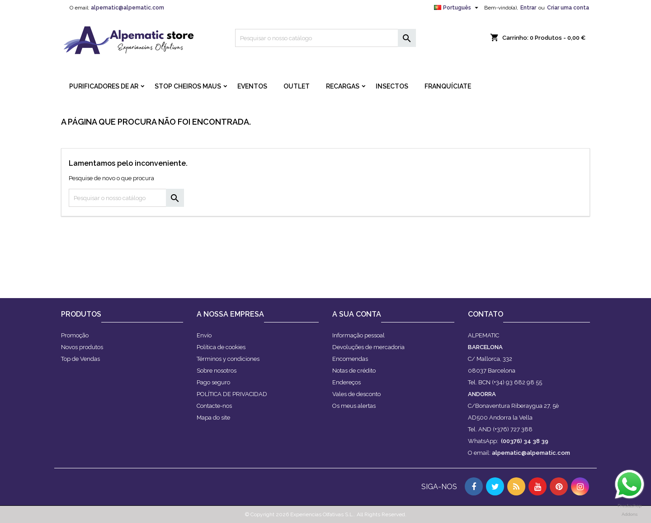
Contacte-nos (214, 405)
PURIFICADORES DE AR (103, 86)
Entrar (528, 8)
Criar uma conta (568, 8)
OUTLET (296, 86)
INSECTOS (392, 86)
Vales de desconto (356, 394)
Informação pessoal (358, 335)
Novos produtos (82, 347)
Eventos (252, 86)
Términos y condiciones (228, 358)
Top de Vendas (80, 358)
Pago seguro (213, 382)
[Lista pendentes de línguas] (457, 7)
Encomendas (350, 358)
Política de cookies (221, 347)
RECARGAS (342, 86)
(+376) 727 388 (513, 429)
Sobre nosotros (216, 370)
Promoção (75, 335)
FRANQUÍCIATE (448, 86)
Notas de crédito (354, 370)
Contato (485, 314)
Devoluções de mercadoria (368, 347)
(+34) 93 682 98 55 (517, 382)
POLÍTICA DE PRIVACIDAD (232, 394)
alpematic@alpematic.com (127, 8)
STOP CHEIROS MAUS (188, 86)
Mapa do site (213, 417)
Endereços (346, 382)
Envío (204, 335)
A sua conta (356, 314)
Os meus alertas (354, 405)
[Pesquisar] (325, 38)
